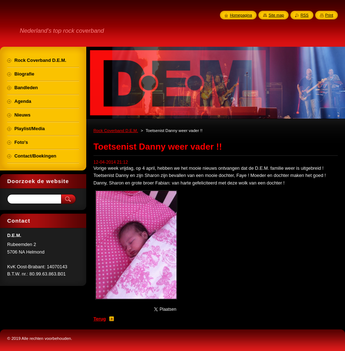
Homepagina (241, 15)
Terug (99, 319)
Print (329, 15)
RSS (304, 15)
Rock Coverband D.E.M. (115, 130)
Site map (276, 15)
